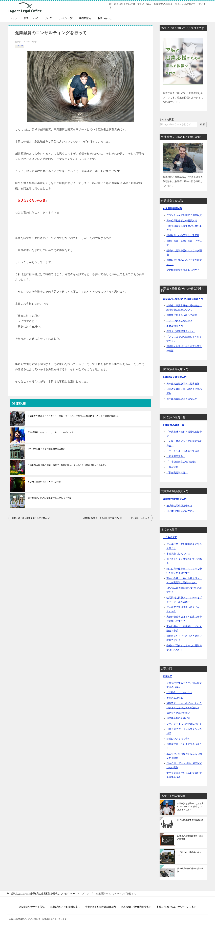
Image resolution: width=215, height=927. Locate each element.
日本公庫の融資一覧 (173, 425)
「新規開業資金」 (175, 456)
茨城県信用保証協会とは (179, 505)
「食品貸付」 (173, 467)
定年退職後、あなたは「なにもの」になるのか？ (51, 432)
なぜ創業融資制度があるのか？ (182, 269)
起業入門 (167, 676)
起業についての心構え (178, 738)
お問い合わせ (105, 18)
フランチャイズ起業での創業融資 (184, 215)
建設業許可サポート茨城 (32, 906)
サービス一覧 (65, 18)
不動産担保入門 (174, 326)
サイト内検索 (167, 119)
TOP (43, 893)
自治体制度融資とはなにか (180, 511)
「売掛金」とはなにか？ (179, 692)
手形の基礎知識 (174, 698)
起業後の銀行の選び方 (178, 718)
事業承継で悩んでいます (179, 553)
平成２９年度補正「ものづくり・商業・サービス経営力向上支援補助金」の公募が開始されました (73, 416)
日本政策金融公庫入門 (174, 377)
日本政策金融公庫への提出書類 (182, 383)
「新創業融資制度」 (177, 472)
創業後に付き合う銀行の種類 (181, 315)
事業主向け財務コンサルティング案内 (176, 906)
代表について (31, 18)
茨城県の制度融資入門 (174, 499)
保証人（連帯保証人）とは (180, 331)
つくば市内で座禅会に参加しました (190, 853)
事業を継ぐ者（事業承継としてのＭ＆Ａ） (31, 518)
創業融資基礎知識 (172, 208)
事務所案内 (85, 18)
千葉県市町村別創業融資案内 (100, 906)
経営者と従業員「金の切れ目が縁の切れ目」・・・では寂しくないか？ (116, 518)
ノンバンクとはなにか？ (179, 320)
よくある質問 (170, 537)
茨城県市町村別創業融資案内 (65, 906)
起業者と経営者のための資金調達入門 (183, 299)
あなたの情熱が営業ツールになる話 (44, 481)
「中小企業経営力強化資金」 (181, 461)
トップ (13, 18)
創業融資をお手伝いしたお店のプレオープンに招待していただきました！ (190, 806)
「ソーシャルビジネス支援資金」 (184, 451)
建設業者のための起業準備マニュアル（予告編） (51, 498)
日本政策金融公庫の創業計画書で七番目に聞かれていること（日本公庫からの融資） (67, 465)
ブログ (48, 18)
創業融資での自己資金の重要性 (182, 235)
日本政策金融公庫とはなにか (181, 398)
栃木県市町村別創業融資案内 (136, 906)
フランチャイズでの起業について (184, 723)
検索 (202, 124)
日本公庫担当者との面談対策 (181, 220)
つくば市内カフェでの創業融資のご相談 (46, 449)
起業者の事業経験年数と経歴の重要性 (190, 837)
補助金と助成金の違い (178, 713)
